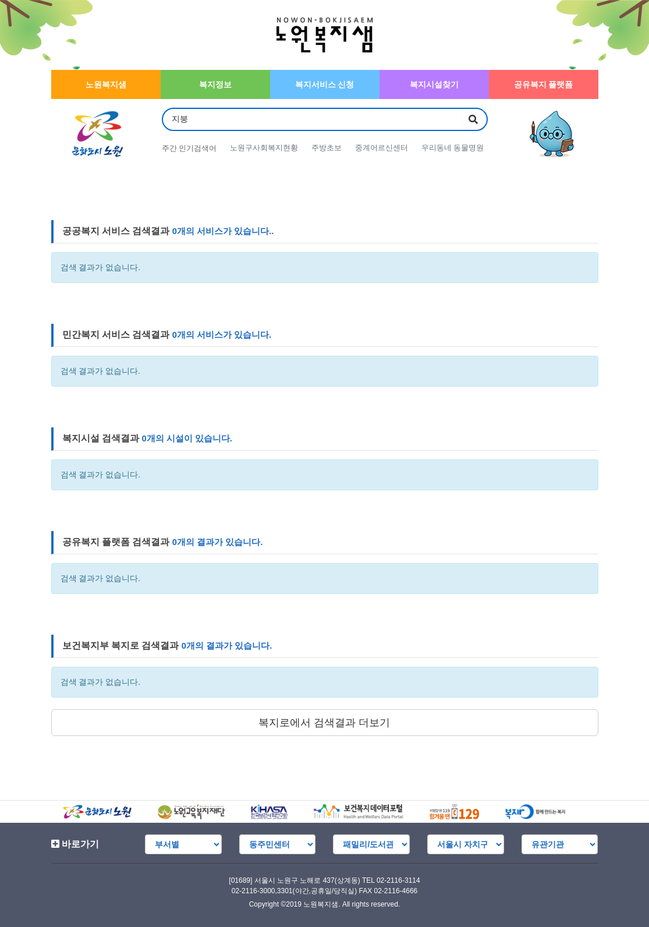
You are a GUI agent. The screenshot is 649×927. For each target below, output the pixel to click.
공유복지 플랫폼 (543, 84)
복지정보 (215, 84)
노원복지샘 (106, 84)
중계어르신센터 (383, 148)
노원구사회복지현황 (264, 148)
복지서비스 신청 (324, 84)
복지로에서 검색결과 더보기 (324, 722)
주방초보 (328, 148)
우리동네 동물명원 (455, 148)
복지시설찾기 (434, 84)
